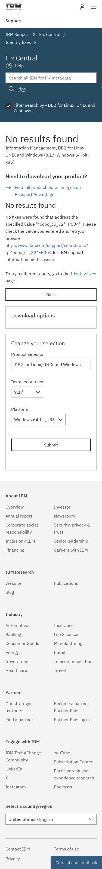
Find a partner (19, 719)
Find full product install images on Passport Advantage (48, 191)
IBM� (13, 7)
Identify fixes (83, 273)
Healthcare (16, 670)
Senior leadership (71, 541)
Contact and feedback (76, 862)
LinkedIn (13, 769)
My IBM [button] (82, 9)
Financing (14, 550)
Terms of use (66, 849)
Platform (19, 409)
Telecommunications (74, 661)
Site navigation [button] (94, 9)
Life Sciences (66, 634)
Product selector (27, 354)
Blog (9, 592)
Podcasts (63, 787)
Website (13, 583)
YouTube (62, 752)
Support (13, 20)
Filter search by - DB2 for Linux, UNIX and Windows (54, 107)
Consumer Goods (22, 643)
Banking (13, 634)
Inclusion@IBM (20, 541)
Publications (66, 583)
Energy (12, 652)
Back (51, 294)
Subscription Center (73, 761)
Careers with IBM (71, 550)
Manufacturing (68, 643)
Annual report (18, 516)
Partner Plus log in (72, 719)
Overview (14, 507)
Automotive (16, 625)
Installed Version (28, 381)
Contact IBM (17, 849)
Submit (51, 445)
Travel (60, 670)
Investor (62, 507)
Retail (59, 652)
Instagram (15, 787)
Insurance (64, 625)
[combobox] (27, 392)
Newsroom (64, 516)
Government (17, 661)
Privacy (12, 858)
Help (19, 65)
